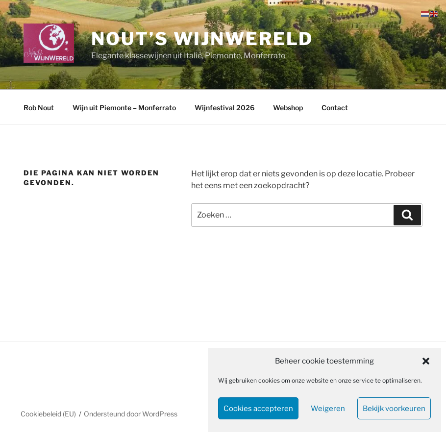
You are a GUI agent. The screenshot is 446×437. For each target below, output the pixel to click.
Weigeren (328, 408)
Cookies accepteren (258, 408)
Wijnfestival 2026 (224, 107)
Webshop (288, 107)
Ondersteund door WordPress (130, 414)
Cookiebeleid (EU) (48, 414)
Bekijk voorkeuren (394, 408)
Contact (335, 107)
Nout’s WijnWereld (202, 38)
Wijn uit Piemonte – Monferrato (124, 107)
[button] (426, 361)
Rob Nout (39, 107)
